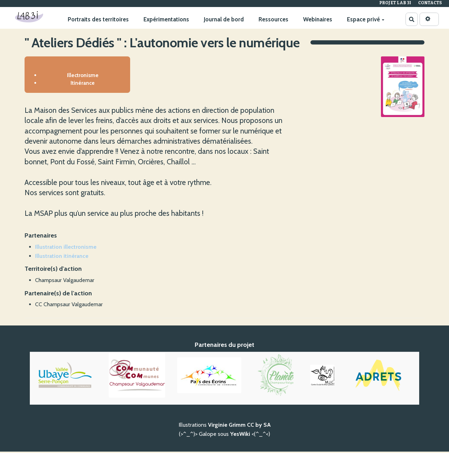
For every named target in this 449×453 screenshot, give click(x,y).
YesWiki (240, 435)
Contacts (430, 2)
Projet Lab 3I (395, 2)
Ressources (273, 19)
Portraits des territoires (97, 19)
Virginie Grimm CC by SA (239, 426)
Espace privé (365, 19)
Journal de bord (223, 19)
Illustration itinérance (61, 257)
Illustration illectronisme (65, 248)
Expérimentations (166, 19)
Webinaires (317, 19)
